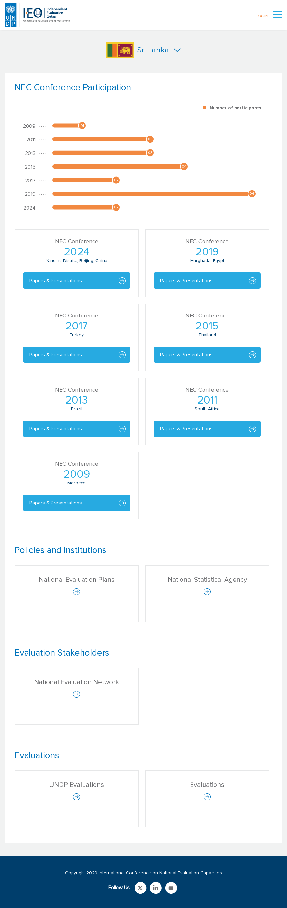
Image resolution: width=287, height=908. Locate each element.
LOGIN (262, 16)
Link (141, 888)
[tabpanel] (143, 304)
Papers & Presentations (55, 280)
